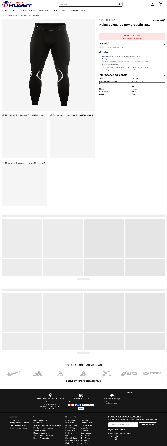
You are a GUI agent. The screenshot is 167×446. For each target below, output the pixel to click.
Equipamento (43, 10)
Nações (4, 10)
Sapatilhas (32, 10)
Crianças (54, 10)
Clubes (13, 10)
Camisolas (22, 10)
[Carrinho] (161, 4)
